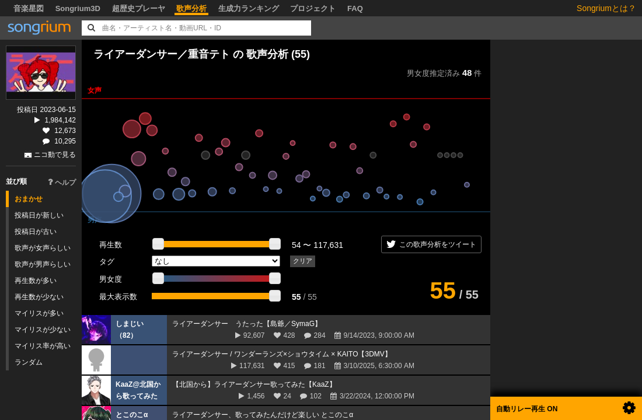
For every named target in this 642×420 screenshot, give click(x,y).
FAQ (355, 8)
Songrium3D (77, 8)
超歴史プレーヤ (138, 8)
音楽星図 (28, 8)
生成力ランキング (248, 8)
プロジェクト (313, 8)
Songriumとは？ (606, 8)
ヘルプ (62, 182)
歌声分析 (191, 8)
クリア (302, 260)
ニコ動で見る (55, 154)
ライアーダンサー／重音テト (161, 54)
